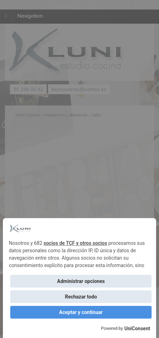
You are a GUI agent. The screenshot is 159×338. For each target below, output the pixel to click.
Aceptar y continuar (80, 312)
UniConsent (137, 328)
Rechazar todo (81, 297)
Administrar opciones (81, 281)
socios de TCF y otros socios (75, 243)
